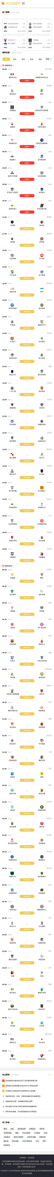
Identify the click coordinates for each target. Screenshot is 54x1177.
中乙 (50, 516)
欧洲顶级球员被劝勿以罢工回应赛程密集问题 (21, 1081)
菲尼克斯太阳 (42, 209)
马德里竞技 (42, 943)
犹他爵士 (13, 160)
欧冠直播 (31, 1158)
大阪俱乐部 (13, 358)
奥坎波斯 (15, 1141)
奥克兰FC (12, 375)
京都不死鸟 (13, 541)
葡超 (50, 719)
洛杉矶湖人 (13, 209)
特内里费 (13, 827)
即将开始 (27, 229)
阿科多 (12, 810)
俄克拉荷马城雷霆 (41, 110)
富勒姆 (41, 611)
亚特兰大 (13, 926)
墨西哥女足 (13, 77)
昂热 (41, 976)
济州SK (42, 408)
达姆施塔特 (13, 893)
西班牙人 (42, 644)
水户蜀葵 (42, 275)
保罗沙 (41, 694)
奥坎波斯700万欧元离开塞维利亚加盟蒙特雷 (21, 1106)
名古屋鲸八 (42, 491)
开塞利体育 (13, 760)
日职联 (49, 267)
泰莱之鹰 (13, 292)
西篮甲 (49, 818)
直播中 (27, 81)
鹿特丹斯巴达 (13, 711)
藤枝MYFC (42, 325)
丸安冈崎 (13, 258)
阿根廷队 (32, 1129)
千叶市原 (13, 275)
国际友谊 (48, 1034)
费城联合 (42, 860)
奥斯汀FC (12, 876)
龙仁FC (42, 458)
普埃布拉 (13, 94)
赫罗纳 (41, 827)
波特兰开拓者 (13, 176)
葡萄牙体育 (42, 993)
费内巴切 (42, 760)
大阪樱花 (42, 557)
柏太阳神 (42, 308)
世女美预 (48, 69)
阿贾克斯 (42, 959)
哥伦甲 (49, 119)
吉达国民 (13, 594)
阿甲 (50, 901)
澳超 (50, 366)
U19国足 (37, 1133)
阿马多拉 (13, 993)
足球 (14, 59)
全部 (6, 59)
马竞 (37, 1141)
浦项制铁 (13, 408)
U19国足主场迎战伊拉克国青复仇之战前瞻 (20, 1091)
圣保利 (12, 628)
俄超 (50, 652)
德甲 (50, 619)
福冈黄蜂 (13, 441)
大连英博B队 (12, 524)
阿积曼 (12, 677)
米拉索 (12, 1026)
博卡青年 (13, 1059)
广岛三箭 (13, 391)
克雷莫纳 (42, 843)
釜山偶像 (13, 458)
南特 (41, 777)
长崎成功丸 (42, 441)
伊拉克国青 (26, 1133)
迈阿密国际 (8, 1133)
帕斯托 (12, 127)
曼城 (5, 1129)
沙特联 (49, 569)
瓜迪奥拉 (7, 1137)
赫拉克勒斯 (13, 959)
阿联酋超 (48, 669)
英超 (40, 59)
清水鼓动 (42, 391)
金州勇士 (42, 192)
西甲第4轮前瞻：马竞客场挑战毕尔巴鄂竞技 (21, 1111)
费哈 (41, 578)
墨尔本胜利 (42, 375)
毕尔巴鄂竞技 (27, 1141)
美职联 (42, 1129)
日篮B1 (49, 499)
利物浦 (12, 611)
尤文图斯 (42, 926)
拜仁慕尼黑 (42, 628)
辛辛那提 (42, 744)
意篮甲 (49, 835)
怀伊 (41, 292)
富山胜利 (42, 358)
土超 (50, 752)
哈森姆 (12, 578)
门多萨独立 (13, 910)
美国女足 (13, 1042)
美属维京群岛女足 (41, 77)
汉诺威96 (42, 893)
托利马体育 (42, 127)
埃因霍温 (42, 711)
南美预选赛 (22, 1129)
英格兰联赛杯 (18, 1137)
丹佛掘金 (13, 110)
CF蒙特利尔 (13, 860)
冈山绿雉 (42, 541)
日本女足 (42, 1042)
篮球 (23, 59)
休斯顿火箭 (13, 143)
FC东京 (42, 474)
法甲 (50, 769)
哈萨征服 (42, 594)
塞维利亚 (13, 943)
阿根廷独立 (42, 1059)
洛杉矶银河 (42, 876)
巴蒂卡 (12, 661)
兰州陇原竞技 (42, 524)
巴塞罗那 (13, 644)
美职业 (49, 735)
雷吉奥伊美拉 (13, 843)
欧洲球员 (7, 1145)
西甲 (50, 636)
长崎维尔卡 (42, 507)
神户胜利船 (13, 491)
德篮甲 (49, 686)
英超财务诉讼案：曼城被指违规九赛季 (19, 1101)
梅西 (17, 1133)
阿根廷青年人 (42, 910)
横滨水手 (13, 474)
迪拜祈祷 (42, 677)
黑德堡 (12, 242)
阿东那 (41, 242)
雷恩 (12, 976)
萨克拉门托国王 (12, 192)
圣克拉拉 (13, 727)
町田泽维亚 (13, 308)
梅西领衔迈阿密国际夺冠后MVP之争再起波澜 (21, 1086)
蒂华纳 (41, 225)
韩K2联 (49, 449)
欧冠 (31, 59)
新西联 (49, 283)
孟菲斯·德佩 (31, 1137)
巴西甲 (49, 1017)
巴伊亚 (41, 1026)
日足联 (49, 250)
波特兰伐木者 (13, 1009)
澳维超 (49, 234)
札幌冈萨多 (42, 424)
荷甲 (50, 702)
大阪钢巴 (13, 557)
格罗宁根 (13, 793)
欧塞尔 (12, 777)
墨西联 (49, 86)
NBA (50, 102)
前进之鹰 (42, 793)
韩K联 (49, 333)
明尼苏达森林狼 (41, 143)
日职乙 (49, 317)
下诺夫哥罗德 (42, 661)
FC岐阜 (12, 325)
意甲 (50, 918)
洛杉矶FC (41, 1009)
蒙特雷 (6, 1141)
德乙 (50, 885)
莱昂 (41, 94)
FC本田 (42, 258)
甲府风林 (13, 424)
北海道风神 (13, 507)
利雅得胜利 (42, 810)
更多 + (50, 1075)
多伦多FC (12, 744)
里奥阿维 (42, 727)
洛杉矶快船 (42, 176)
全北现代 (42, 341)
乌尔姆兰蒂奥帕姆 (12, 694)
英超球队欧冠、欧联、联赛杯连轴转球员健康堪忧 (22, 1096)
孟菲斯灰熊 (42, 160)
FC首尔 (12, 341)
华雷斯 (12, 225)
